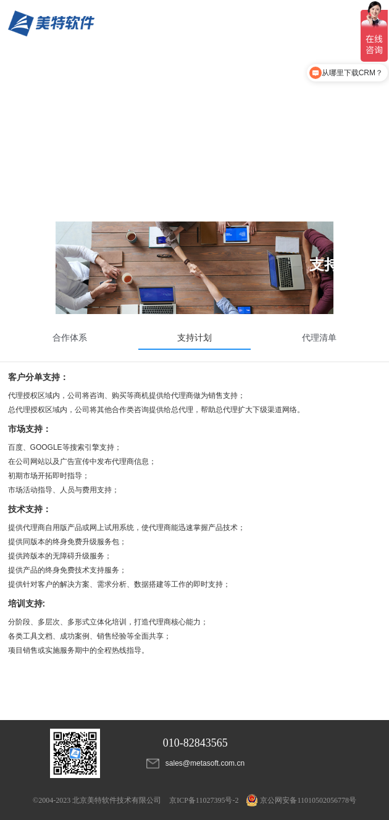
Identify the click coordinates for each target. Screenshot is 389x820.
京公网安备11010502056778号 (301, 800)
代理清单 (319, 337)
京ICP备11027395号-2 (203, 800)
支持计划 (194, 337)
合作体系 (69, 337)
